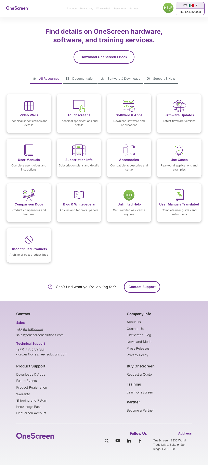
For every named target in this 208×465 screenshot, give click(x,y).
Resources (120, 8)
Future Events (26, 381)
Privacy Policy (137, 355)
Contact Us (135, 329)
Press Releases (138, 348)
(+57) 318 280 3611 (30, 350)
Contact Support (142, 287)
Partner (133, 8)
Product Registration (31, 387)
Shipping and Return (31, 400)
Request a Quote (139, 374)
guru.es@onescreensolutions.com (41, 354)
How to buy (86, 8)
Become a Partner (140, 410)
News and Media (139, 342)
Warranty (23, 394)
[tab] (46, 79)
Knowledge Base (28, 407)
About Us (134, 322)
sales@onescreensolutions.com (40, 335)
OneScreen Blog (139, 335)
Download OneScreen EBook (104, 57)
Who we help (103, 8)
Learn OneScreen (140, 392)
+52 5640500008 (190, 11)
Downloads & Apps (30, 374)
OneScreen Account (31, 413)
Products (72, 8)
